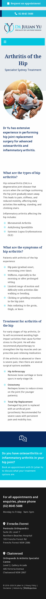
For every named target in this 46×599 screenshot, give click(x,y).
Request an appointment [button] (24, 3)
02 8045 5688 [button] (24, 13)
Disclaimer (7, 588)
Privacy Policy (30, 585)
